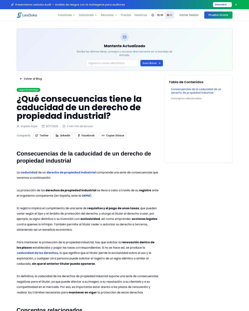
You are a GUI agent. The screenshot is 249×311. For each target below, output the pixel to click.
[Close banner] (236, 4)
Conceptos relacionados (186, 98)
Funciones (66, 15)
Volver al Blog (31, 78)
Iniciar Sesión (189, 15)
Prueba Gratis (218, 15)
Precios (126, 15)
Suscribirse (152, 63)
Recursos (109, 15)
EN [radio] (160, 14)
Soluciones (88, 15)
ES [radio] (169, 14)
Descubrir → (222, 4)
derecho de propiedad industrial (71, 172)
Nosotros (141, 15)
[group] (165, 15)
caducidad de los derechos (37, 253)
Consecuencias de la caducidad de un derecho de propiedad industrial (196, 91)
